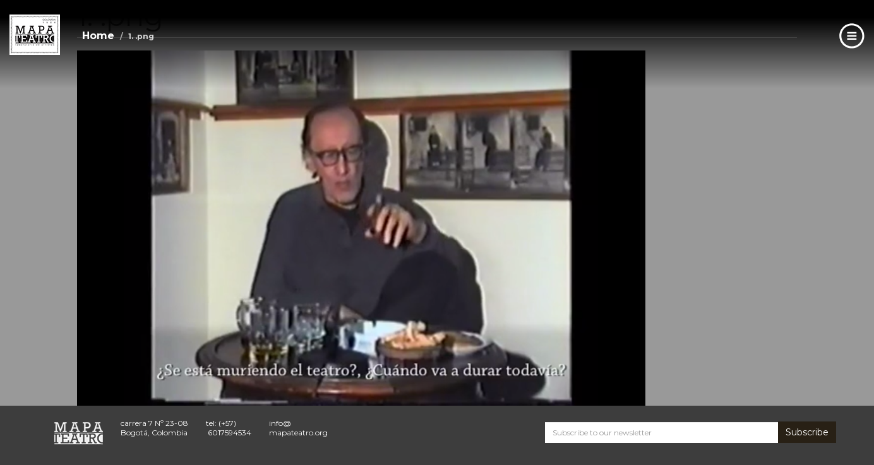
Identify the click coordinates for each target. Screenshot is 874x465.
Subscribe (807, 432)
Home (98, 36)
